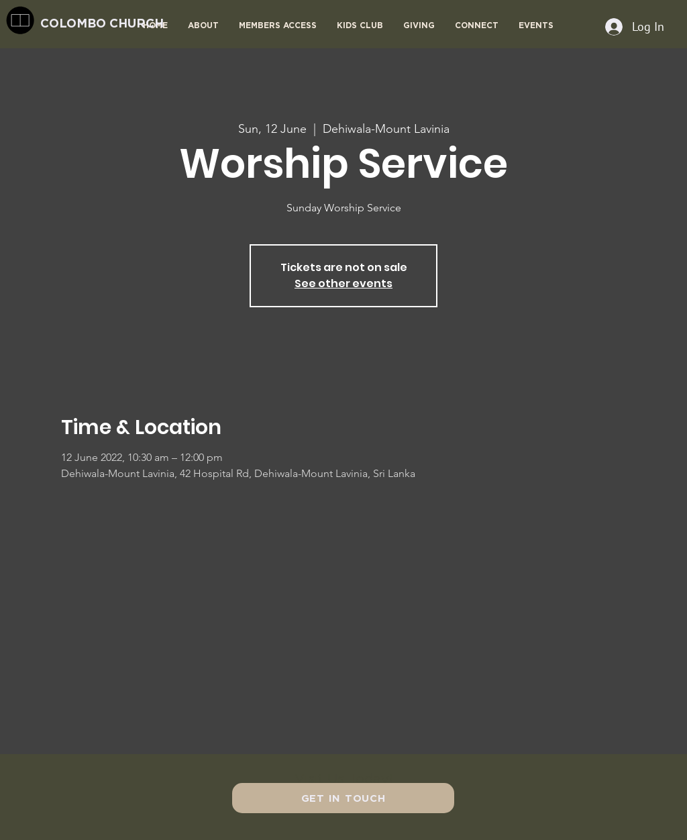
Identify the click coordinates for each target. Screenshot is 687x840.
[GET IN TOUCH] (343, 798)
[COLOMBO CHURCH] (128, 23)
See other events (343, 283)
